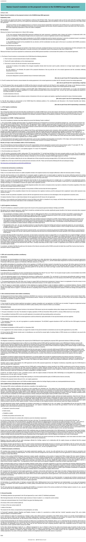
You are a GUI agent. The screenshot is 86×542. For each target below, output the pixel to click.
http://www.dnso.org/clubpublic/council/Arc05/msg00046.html (16, 163)
